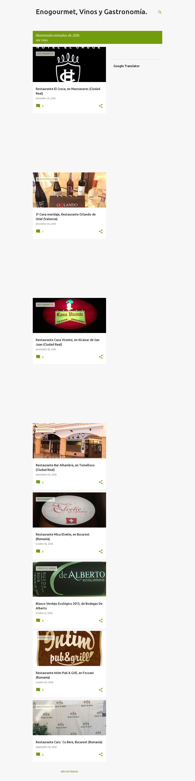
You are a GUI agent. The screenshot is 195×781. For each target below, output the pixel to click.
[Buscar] (160, 12)
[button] (100, 106)
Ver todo (42, 40)
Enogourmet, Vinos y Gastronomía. (91, 11)
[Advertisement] (68, 143)
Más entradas (69, 771)
